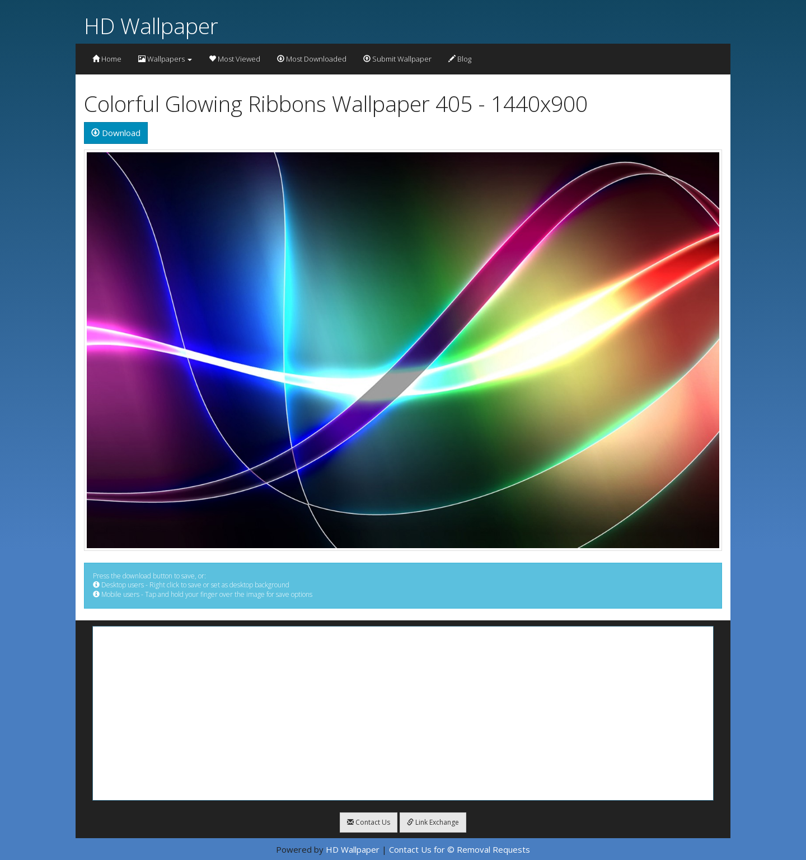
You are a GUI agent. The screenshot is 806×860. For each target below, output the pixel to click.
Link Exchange (433, 822)
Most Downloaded (311, 59)
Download (115, 132)
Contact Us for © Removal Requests (459, 849)
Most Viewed (234, 59)
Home (106, 59)
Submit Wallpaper (397, 59)
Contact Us (368, 822)
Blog (459, 59)
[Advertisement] (403, 713)
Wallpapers (165, 59)
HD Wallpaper (151, 25)
